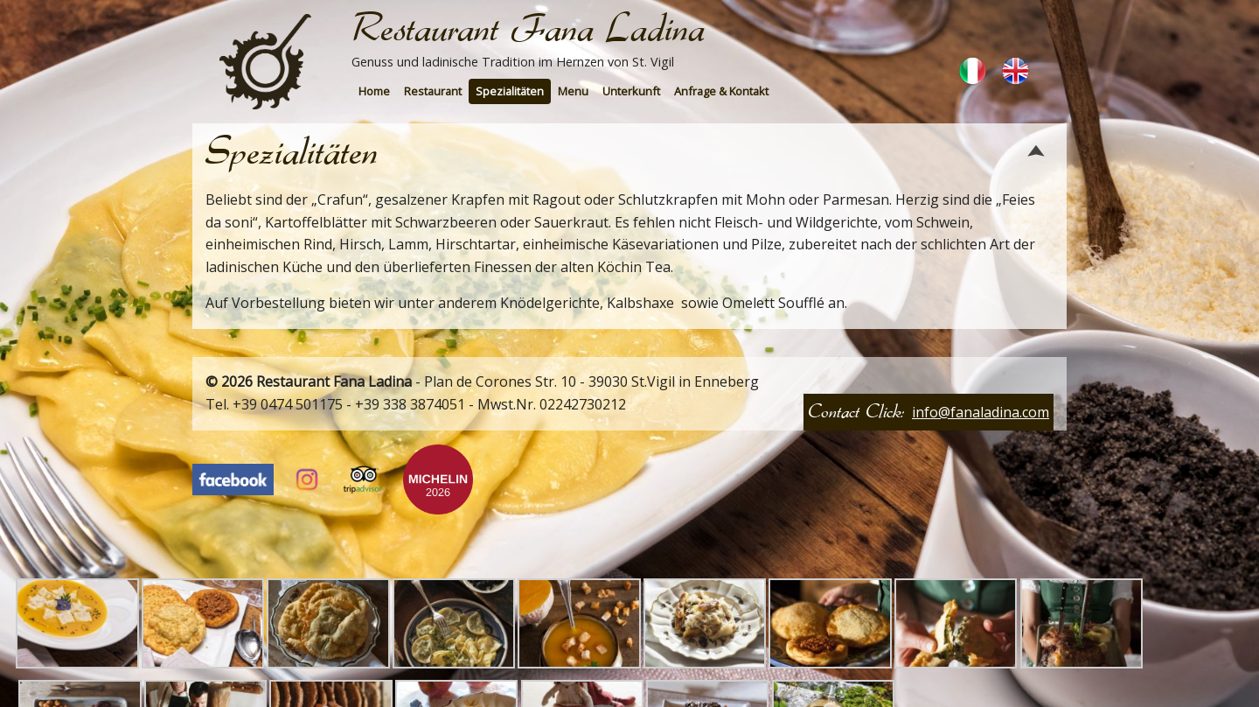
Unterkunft (631, 91)
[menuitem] (374, 91)
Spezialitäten (510, 91)
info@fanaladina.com (980, 412)
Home (374, 91)
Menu (573, 91)
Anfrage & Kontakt (721, 91)
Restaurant (433, 91)
